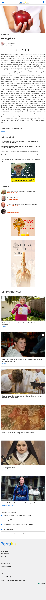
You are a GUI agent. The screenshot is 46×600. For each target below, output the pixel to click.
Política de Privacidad (6, 566)
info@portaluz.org (5, 553)
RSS (2, 573)
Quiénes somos (4, 570)
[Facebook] (1, 577)
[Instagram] (11, 577)
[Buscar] (44, 2)
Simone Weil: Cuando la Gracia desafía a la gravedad (22, 204)
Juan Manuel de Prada (13, 212)
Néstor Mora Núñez (12, 192)
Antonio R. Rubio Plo (12, 206)
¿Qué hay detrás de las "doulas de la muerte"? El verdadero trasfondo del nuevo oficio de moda (20, 146)
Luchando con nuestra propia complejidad (15, 533)
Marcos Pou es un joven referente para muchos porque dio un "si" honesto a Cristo (19, 155)
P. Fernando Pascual (12, 43)
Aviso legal (3, 556)
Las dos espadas (11, 211)
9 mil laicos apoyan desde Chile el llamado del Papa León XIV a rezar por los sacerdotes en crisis (20, 141)
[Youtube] (7, 577)
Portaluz (4, 326)
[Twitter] (4, 577)
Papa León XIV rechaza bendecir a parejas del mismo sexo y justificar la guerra (20, 160)
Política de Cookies (5, 563)
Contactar (3, 560)
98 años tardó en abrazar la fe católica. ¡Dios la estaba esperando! (19, 151)
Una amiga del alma (12, 198)
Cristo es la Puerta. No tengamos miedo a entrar (21, 191)
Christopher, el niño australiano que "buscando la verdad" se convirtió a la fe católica (22, 397)
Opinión (3, 131)
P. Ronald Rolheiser (12, 199)
